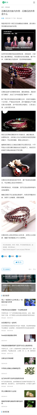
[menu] (34, 2)
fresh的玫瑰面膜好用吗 (9, 335)
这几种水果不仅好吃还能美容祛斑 (12, 378)
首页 (2, 7)
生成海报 (6, 269)
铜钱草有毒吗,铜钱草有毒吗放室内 (12, 402)
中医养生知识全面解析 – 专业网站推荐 (14, 310)
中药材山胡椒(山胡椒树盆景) (10, 368)
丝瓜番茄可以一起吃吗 (8, 323)
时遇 (2, 18)
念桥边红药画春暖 (7, 358)
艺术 (19, 256)
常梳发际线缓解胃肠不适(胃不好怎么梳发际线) (16, 345)
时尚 (12, 256)
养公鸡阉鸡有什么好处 (8, 391)
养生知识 (19, 18)
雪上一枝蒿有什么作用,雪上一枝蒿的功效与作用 (12, 301)
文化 (5, 256)
